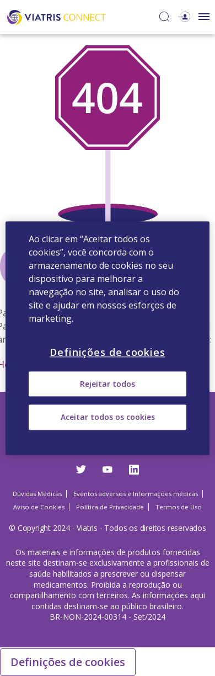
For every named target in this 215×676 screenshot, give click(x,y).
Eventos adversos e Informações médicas (135, 493)
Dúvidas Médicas (37, 493)
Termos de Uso (178, 506)
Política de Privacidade (110, 506)
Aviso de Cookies (38, 506)
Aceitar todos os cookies (108, 417)
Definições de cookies (67, 661)
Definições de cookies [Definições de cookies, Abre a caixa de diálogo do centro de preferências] (107, 352)
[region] (108, 338)
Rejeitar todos (107, 384)
